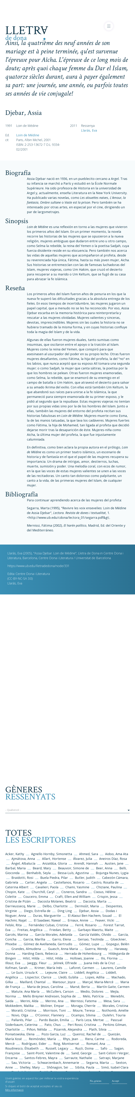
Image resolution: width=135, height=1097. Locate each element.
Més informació (14, 1092)
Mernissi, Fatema (83, 1001)
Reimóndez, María (42, 1039)
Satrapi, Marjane (111, 1058)
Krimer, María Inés (48, 968)
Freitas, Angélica (30, 930)
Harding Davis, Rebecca (39, 953)
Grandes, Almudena (26, 949)
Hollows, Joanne (82, 958)
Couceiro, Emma (35, 896)
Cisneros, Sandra (74, 892)
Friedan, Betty (60, 930)
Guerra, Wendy (96, 949)
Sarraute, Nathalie (78, 1058)
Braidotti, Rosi (22, 877)
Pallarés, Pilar (21, 1020)
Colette (10, 896)
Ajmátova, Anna (23, 859)
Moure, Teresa (84, 1010)
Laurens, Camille (113, 968)
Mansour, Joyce (64, 982)
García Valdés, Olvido (95, 934)
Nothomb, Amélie (115, 1010)
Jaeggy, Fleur (37, 963)
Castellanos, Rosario (69, 882)
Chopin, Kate (15, 892)
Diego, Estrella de (37, 911)
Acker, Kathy (14, 854)
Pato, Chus (52, 1025)
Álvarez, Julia (82, 859)
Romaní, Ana (95, 1043)
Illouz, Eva (12, 963)
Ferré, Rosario (86, 925)
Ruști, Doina (84, 1048)
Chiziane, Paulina (109, 887)
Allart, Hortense (54, 859)
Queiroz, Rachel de (87, 1034)
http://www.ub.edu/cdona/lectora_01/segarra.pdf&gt (69, 517)
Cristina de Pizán (18, 901)
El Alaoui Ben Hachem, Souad (90, 915)
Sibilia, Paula (84, 1067)
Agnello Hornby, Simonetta (51, 854)
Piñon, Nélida (37, 1029)
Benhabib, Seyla (39, 873)
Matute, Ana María (25, 991)
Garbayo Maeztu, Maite (95, 930)
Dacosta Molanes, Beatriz (57, 901)
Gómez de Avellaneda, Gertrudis (48, 944)
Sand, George (81, 1053)
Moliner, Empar (52, 1006)
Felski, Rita (13, 925)
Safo (104, 1048)
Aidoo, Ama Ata (116, 854)
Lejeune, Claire (56, 972)
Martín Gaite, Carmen (113, 987)
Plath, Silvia (97, 1029)
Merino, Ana (54, 1001)
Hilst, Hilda (31, 958)
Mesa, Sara (112, 1001)
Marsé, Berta (80, 987)
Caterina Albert (16, 887)
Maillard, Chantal (33, 982)
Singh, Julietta (22, 1072)
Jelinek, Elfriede (65, 963)
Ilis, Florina (109, 958)
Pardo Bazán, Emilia (54, 1020)
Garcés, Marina (16, 934)
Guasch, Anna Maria (63, 949)
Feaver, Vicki (104, 920)
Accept (115, 1083)
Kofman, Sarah (16, 968)
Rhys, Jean (71, 1039)
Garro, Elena (61, 939)
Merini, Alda (29, 1001)
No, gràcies (95, 1083)
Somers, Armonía (79, 1072)
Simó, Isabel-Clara (114, 1067)
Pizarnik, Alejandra (68, 1029)
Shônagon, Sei (57, 1067)
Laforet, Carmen (81, 968)
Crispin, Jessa (107, 896)
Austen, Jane (114, 863)
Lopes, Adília (94, 977)
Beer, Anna (104, 868)
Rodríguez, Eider (34, 1043)
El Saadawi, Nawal (48, 920)
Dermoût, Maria (87, 906)
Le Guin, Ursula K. (24, 972)
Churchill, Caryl (43, 892)
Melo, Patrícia (93, 996)
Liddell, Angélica (86, 972)
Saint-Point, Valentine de (45, 1053)
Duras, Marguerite (47, 915)
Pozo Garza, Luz (53, 1034)
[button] (67, 810)
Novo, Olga (19, 1015)
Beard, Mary (42, 868)
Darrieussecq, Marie (20, 906)
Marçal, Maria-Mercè (97, 982)
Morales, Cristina (115, 1006)
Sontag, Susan (109, 1072)
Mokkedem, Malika (19, 1006)
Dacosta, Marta (95, 901)
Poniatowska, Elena (19, 1034)
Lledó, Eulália (68, 977)
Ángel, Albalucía (23, 863)
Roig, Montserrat (66, 1043)
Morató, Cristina (23, 1010)
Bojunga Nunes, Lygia (112, 873)
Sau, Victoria (20, 1062)
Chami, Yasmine (77, 887)
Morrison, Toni (54, 1010)
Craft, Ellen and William (72, 896)
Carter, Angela (36, 882)
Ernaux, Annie (78, 920)
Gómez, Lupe (89, 944)
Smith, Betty (49, 1072)
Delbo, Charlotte (55, 906)
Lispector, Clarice (38, 977)
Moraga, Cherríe (83, 1006)
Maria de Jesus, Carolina (45, 987)
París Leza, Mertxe (90, 1020)
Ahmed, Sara (88, 854)
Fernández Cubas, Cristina (48, 925)
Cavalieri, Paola (47, 887)
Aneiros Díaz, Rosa (113, 859)
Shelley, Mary (30, 1067)
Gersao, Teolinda (91, 939)
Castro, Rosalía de (104, 882)
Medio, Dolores (92, 991)
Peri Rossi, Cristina (82, 1025)
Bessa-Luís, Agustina (73, 873)
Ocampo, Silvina (83, 1015)
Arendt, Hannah (86, 863)
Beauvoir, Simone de (73, 868)
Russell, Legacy (57, 1048)
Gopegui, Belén (117, 944)
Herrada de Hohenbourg (83, 953)
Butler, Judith (85, 877)
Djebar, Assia (89, 911)
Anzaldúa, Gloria (54, 863)
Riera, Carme (94, 1039)
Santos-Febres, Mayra (40, 1058)
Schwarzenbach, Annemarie (58, 1062)
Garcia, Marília (34, 939)
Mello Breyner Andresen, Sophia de (49, 996)
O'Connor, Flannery (49, 1015)
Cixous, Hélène (105, 892)
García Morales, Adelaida (53, 934)
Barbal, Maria (15, 868)
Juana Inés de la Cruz (99, 963)
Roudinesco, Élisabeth (21, 1048)
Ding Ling (64, 911)
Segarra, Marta (97, 1062)
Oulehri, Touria (114, 1015)
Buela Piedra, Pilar (54, 877)
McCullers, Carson (59, 991)
